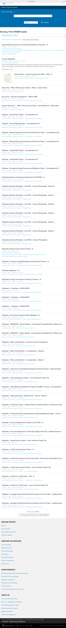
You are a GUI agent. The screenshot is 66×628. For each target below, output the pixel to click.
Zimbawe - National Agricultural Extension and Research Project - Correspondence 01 (30, 141)
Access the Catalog (12, 7)
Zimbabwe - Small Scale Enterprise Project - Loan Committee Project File (26, 467)
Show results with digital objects (31, 39)
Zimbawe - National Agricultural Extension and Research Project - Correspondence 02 (30, 132)
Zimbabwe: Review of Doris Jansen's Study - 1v (17, 249)
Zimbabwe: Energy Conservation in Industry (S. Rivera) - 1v (21, 279)
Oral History (4, 554)
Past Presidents (5, 529)
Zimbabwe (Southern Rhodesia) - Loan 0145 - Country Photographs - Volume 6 (28, 204)
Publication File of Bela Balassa (9, 54)
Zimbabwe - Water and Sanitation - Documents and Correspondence (25, 342)
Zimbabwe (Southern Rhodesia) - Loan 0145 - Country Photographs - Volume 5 (28, 213)
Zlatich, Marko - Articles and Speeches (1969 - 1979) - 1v (33, 74)
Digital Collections (6, 548)
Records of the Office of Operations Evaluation (12, 118)
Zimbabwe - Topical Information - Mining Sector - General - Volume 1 (24, 396)
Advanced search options (10, 35)
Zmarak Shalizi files (8, 59)
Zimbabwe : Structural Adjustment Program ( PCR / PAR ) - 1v (22, 422)
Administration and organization (16, 91)
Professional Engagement (8, 614)
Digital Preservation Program (9, 608)
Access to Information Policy (9, 598)
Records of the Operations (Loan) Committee (12, 381)
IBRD (17, 625)
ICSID (31, 625)
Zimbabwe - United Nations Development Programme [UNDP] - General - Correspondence (32, 387)
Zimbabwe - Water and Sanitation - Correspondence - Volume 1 (23, 360)
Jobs (37, 619)
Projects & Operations (7, 560)
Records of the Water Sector (8, 328)
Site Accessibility (19, 619)
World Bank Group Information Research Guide (14, 573)
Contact (42, 619)
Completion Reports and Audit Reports (33, 118)
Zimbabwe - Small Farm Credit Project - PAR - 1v (18, 476)
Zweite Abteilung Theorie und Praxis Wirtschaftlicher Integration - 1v (25, 45)
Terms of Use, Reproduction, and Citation (13, 589)
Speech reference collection (41, 78)
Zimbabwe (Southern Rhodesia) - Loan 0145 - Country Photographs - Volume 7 (28, 195)
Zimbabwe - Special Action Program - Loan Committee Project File (24, 440)
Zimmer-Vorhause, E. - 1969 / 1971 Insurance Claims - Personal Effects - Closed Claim (30, 106)
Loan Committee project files (30, 381)
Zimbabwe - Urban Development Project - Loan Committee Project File (25, 378)
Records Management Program (10, 605)
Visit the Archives (6, 586)
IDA (21, 625)
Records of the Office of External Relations (24, 78)
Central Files (5, 91)
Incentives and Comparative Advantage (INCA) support (14, 256)
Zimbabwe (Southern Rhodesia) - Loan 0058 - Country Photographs (24, 240)
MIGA (27, 625)
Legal (3, 619)
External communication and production (32, 292)
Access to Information (30, 619)
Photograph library (27, 190)
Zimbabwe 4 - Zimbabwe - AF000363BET (16, 288)
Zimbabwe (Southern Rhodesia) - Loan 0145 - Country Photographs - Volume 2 (28, 231)
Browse (31, 22)
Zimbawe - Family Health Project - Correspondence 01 (20, 159)
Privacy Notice (10, 619)
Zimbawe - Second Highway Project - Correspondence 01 (21, 123)
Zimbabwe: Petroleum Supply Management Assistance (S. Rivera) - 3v (25, 261)
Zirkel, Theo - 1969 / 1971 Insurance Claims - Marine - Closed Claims (24, 88)
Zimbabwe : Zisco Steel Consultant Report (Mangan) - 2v (21, 315)
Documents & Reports (7, 557)
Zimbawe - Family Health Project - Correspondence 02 (20, 150)
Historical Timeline (6, 535)
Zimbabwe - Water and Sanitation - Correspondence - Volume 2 (23, 351)
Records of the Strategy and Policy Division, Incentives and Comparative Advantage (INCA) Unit (24, 254)
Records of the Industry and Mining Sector (11, 100)
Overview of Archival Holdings (9, 576)
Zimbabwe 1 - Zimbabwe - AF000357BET (16, 306)
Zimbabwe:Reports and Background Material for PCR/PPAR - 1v (23, 177)
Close (64, 1)
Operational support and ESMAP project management (29, 265)
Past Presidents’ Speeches (8, 532)
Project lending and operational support (32, 319)
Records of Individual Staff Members (10, 62)
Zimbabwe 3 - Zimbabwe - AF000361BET (16, 297)
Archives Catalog (6, 544)
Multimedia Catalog (6, 551)
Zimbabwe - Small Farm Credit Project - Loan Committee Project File (25, 485)
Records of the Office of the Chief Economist (12, 48)
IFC (24, 625)
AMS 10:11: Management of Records (11, 602)
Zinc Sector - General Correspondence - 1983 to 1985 (19, 97)
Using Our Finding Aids (7, 579)
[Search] (33, 16)
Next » (46, 515)
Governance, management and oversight (32, 100)
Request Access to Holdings (9, 583)
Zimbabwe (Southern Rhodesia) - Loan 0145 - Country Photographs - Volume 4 (28, 222)
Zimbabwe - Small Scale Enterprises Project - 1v (18, 449)
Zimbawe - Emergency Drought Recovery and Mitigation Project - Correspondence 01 (30, 168)
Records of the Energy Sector (8, 265)
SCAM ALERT (5, 621)
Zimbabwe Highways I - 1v (10, 270)
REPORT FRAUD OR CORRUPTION (17, 621)
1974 (41, 515)
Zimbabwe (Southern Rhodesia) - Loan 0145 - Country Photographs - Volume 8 (28, 186)
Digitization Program (7, 611)
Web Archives (5, 564)
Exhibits (3, 525)
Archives (3, 7)
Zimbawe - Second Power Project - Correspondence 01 (20, 115)
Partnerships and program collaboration (25, 328)
